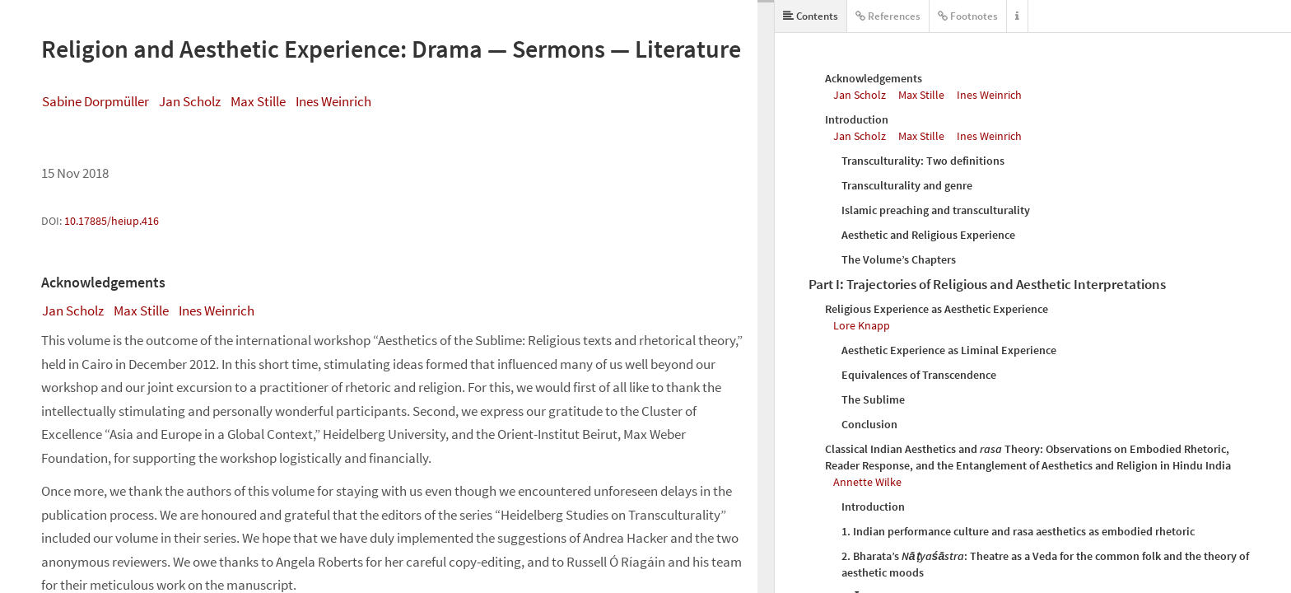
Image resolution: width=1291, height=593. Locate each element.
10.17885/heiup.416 (111, 220)
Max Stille (258, 101)
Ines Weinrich (333, 101)
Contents (810, 16)
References (887, 16)
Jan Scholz (190, 101)
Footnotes (968, 16)
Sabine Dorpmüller (95, 101)
